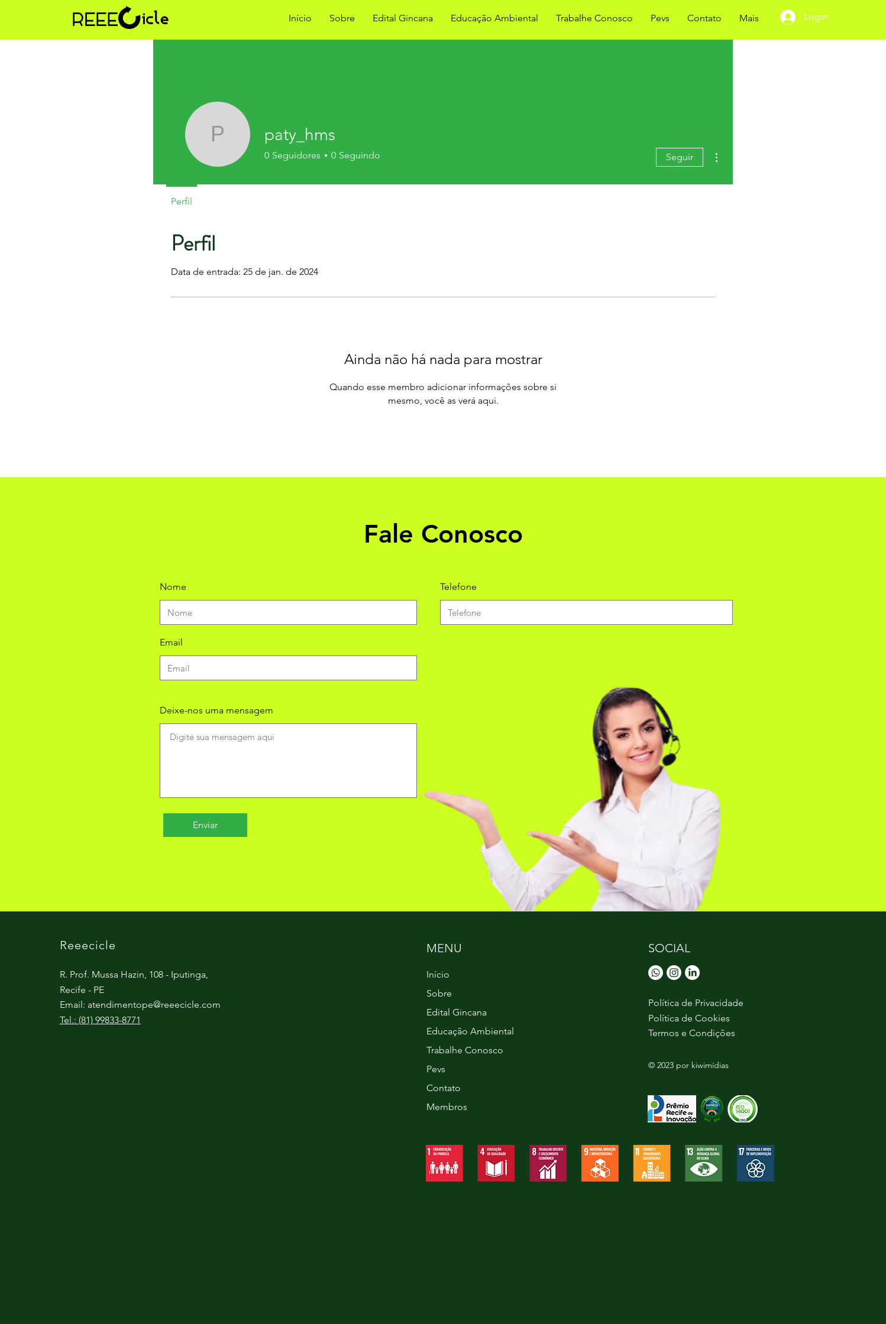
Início (438, 974)
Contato (443, 1087)
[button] (660, 18)
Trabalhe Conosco (464, 1050)
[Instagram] (674, 972)
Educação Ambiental (470, 1031)
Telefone (458, 587)
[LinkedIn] (692, 972)
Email (171, 642)
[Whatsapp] (655, 972)
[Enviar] (205, 825)
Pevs (435, 1069)
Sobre (439, 993)
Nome (173, 587)
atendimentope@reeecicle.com (154, 1004)
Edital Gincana (456, 1012)
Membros (446, 1106)
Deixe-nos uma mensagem (216, 710)
